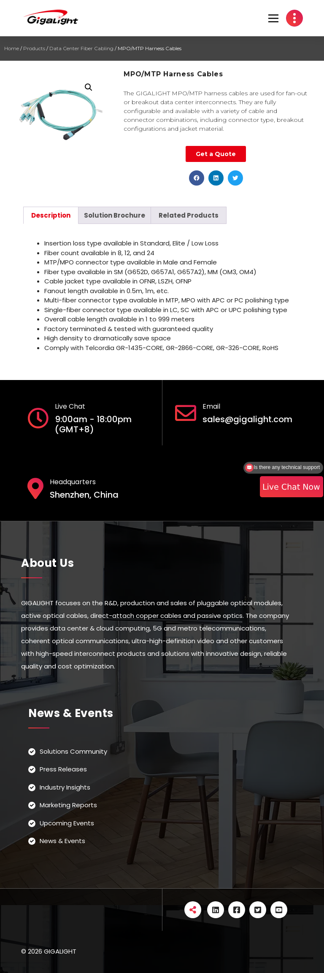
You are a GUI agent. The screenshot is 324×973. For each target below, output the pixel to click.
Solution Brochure (114, 215)
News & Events (62, 840)
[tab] (50, 215)
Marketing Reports (68, 805)
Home (11, 48)
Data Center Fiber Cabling (81, 48)
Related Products (189, 215)
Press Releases (63, 769)
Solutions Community (73, 751)
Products (34, 48)
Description (50, 215)
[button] (196, 178)
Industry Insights (65, 787)
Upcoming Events (67, 823)
